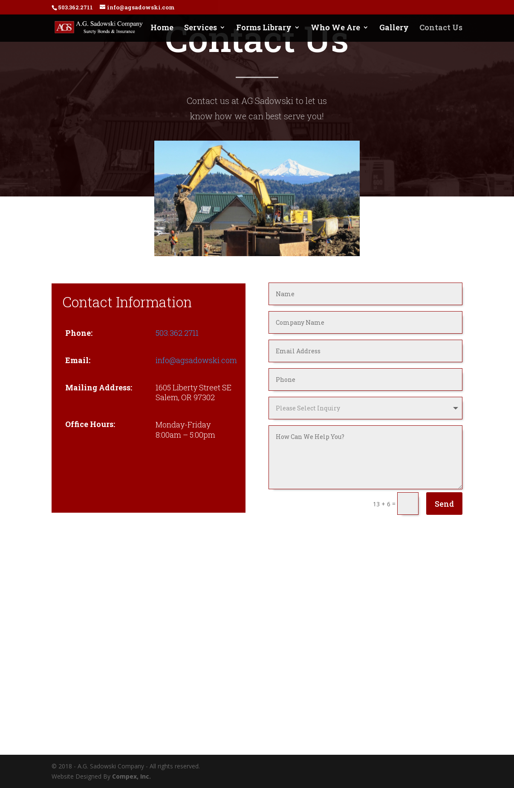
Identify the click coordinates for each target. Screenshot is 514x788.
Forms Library (264, 28)
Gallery (394, 28)
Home (161, 28)
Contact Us (440, 28)
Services (200, 28)
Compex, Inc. (131, 776)
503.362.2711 (177, 333)
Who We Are (335, 28)
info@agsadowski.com (196, 360)
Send (444, 504)
